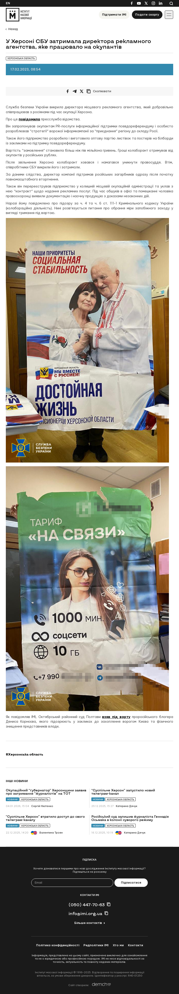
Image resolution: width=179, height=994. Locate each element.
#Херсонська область (24, 754)
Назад (13, 29)
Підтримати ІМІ (114, 14)
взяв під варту (116, 717)
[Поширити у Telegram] (74, 91)
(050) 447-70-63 (87, 904)
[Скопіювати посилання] (100, 91)
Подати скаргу (147, 14)
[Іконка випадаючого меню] (169, 14)
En (8, 3)
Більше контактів (88, 923)
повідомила (29, 119)
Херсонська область (34, 799)
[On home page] (19, 14)
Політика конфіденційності (57, 945)
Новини (12, 799)
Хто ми (118, 945)
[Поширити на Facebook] (67, 91)
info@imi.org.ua (85, 913)
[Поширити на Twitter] (81, 91)
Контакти (135, 945)
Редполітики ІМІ (96, 945)
